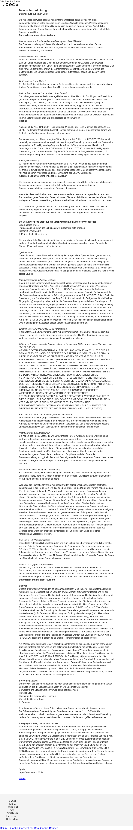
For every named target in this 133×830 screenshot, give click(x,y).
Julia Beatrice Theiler (10, 1)
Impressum (11, 816)
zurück (22, 778)
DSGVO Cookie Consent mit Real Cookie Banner (29, 828)
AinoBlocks (12, 813)
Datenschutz (12, 819)
